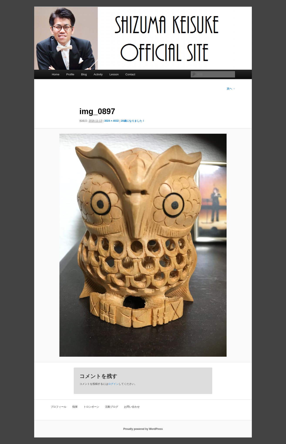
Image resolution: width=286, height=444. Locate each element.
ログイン (113, 383)
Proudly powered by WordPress (143, 428)
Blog (84, 74)
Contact (130, 74)
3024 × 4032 (111, 120)
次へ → (231, 88)
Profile (70, 74)
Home (55, 74)
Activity (98, 74)
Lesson (114, 74)
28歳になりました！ (133, 120)
